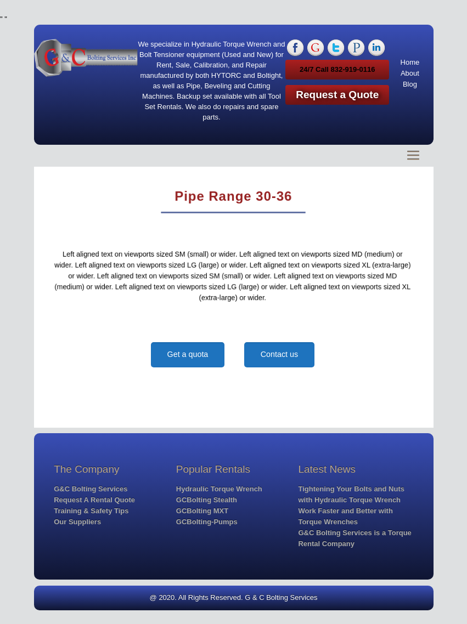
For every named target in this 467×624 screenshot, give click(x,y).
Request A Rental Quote (94, 500)
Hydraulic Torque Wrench (219, 489)
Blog (410, 84)
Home (410, 62)
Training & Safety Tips (91, 511)
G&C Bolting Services (90, 489)
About (410, 73)
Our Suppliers (77, 522)
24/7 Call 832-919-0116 (337, 69)
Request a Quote (337, 94)
